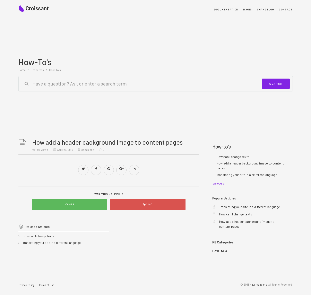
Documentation (226, 9)
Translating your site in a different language (52, 242)
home (22, 70)
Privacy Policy (26, 285)
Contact (286, 9)
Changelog (265, 9)
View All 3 (219, 183)
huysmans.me (258, 284)
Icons (247, 9)
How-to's (55, 70)
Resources (37, 70)
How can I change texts (38, 236)
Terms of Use (46, 285)
